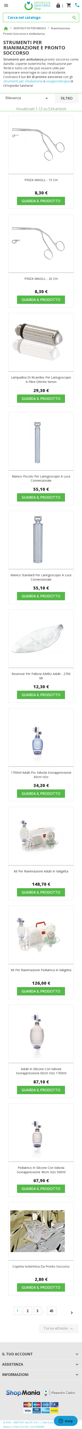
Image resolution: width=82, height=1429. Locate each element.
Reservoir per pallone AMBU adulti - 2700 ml (41, 676)
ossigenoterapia (58, 81)
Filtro (67, 98)
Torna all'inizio (59, 1328)
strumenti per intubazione (22, 81)
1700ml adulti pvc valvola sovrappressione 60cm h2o (41, 774)
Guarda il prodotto (41, 201)
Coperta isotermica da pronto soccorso (41, 1266)
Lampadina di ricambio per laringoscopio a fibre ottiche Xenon (41, 379)
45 (51, 1310)
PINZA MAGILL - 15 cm (41, 180)
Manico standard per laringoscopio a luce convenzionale (41, 577)
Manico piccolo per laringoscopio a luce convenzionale (41, 478)
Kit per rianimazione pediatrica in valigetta (41, 970)
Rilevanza (27, 98)
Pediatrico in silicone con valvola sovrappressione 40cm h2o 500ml (41, 1170)
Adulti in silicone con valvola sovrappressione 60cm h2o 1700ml (41, 1071)
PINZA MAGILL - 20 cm (41, 279)
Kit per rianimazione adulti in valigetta (41, 871)
